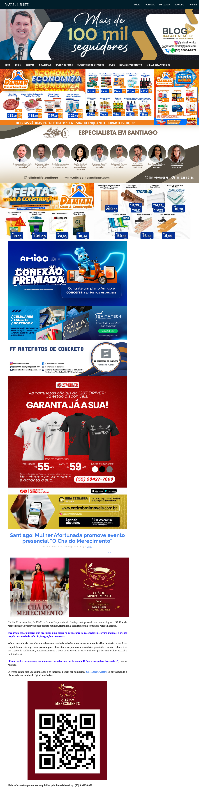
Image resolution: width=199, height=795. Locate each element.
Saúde (112, 65)
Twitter (192, 5)
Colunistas (45, 65)
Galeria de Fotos (64, 65)
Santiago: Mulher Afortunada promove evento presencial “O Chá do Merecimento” (67, 538)
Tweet (108, 552)
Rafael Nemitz (17, 5)
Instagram (164, 5)
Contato (30, 65)
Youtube (179, 5)
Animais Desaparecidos (158, 65)
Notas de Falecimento (130, 65)
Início (137, 5)
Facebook (150, 5)
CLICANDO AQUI (96, 672)
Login (18, 65)
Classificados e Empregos (90, 65)
